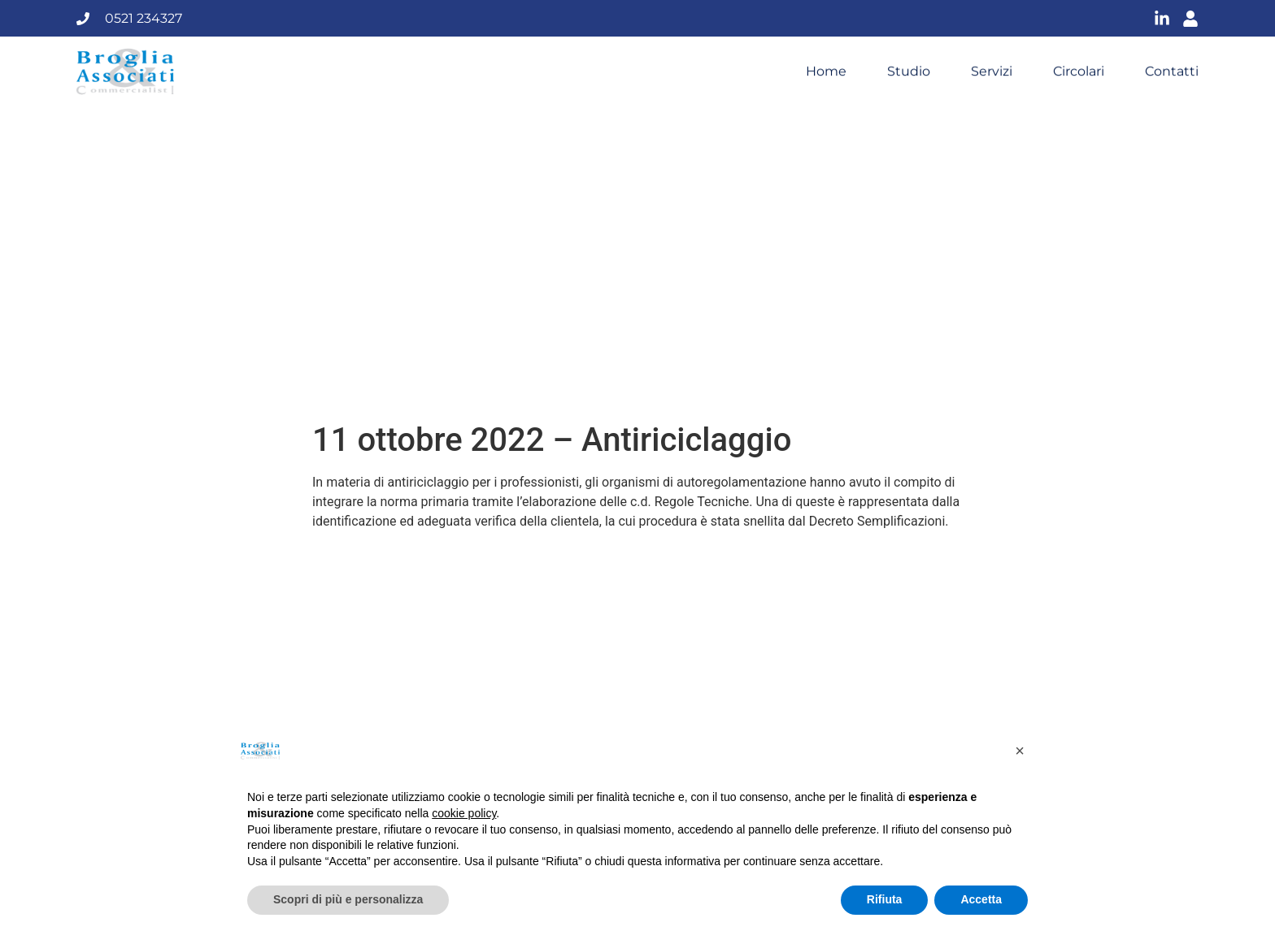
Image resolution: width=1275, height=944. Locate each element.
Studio (908, 71)
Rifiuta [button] (885, 899)
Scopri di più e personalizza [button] (348, 899)
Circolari (1078, 71)
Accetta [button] (981, 899)
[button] (1020, 751)
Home (826, 71)
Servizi (991, 71)
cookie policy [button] (464, 813)
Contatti (1172, 71)
